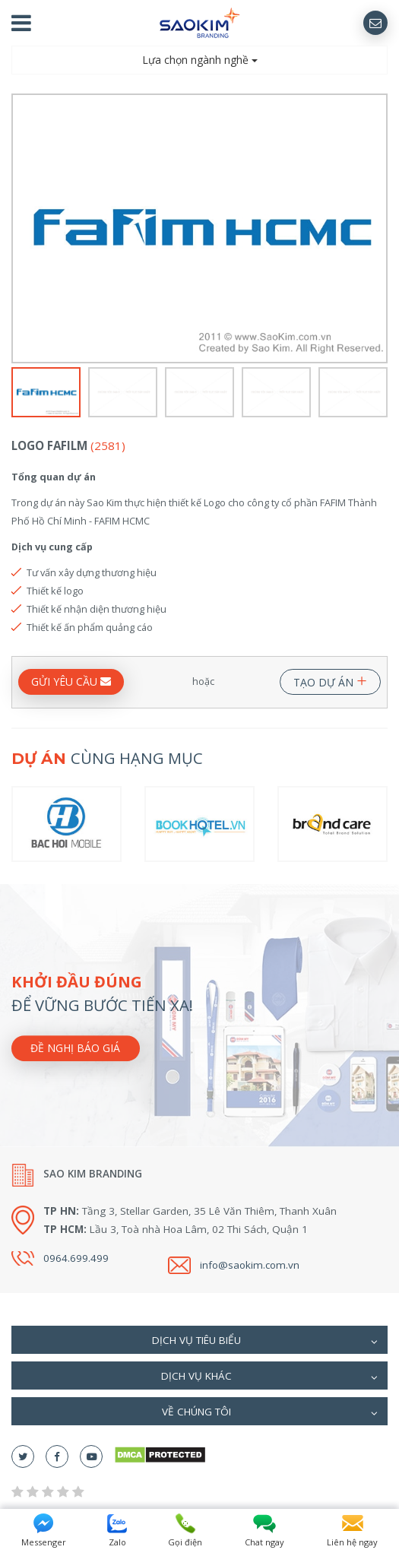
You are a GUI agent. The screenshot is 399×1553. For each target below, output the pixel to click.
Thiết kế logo (55, 590)
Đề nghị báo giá (75, 1048)
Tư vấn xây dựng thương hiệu (92, 572)
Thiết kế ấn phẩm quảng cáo (90, 627)
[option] (199, 228)
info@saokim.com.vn (249, 1265)
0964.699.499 (76, 1258)
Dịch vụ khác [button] (269, 1377)
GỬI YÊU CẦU (71, 681)
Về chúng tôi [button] (270, 1413)
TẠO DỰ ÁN (330, 679)
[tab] (199, 1340)
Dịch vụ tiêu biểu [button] (265, 1342)
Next (378, 228)
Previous (20, 228)
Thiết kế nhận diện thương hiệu (96, 609)
